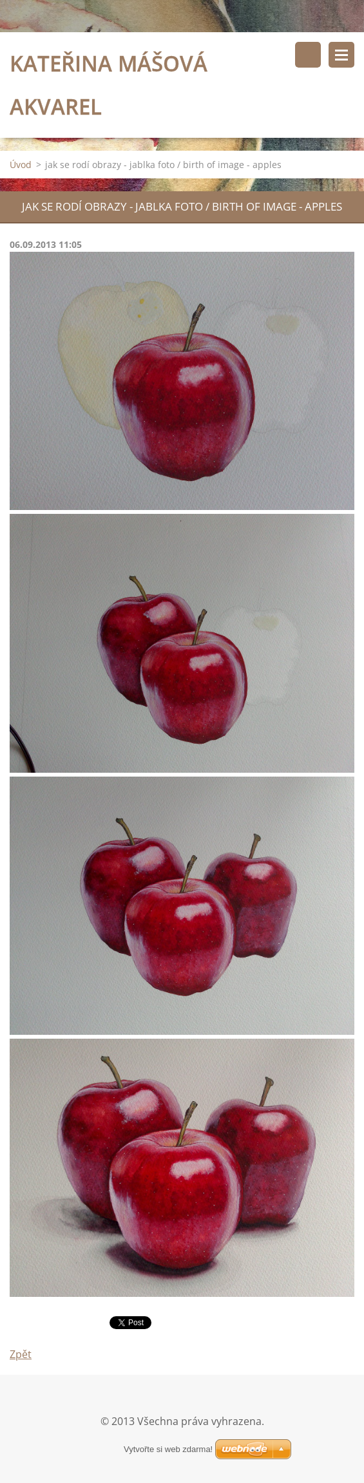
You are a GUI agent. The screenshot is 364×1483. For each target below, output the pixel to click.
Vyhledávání (308, 55)
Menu (341, 55)
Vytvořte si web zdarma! (168, 1449)
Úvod (21, 164)
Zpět (21, 1354)
